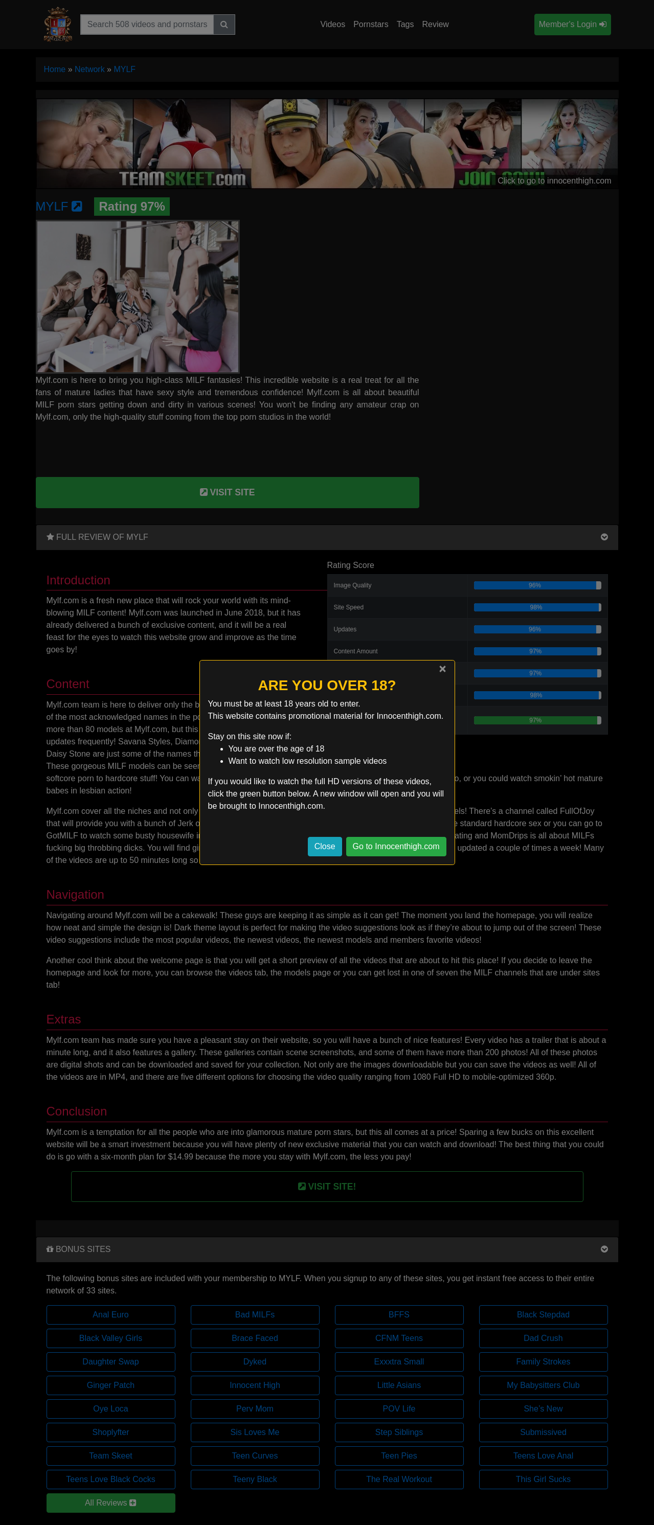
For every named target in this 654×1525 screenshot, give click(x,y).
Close (324, 846)
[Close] (442, 668)
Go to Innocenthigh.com (396, 846)
